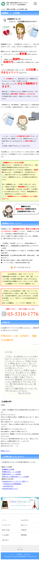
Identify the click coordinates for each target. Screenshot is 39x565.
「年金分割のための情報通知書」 (12, 484)
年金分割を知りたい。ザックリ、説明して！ (15, 481)
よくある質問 (5, 535)
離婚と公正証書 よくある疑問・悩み (17, 9)
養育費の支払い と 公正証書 (11, 472)
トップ (3, 9)
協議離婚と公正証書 (8, 469)
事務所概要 (24, 535)
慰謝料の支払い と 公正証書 (11, 474)
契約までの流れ (6, 530)
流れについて (24, 525)
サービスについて (6, 525)
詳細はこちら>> (5, 451)
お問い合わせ (5, 540)
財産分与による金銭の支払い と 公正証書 (15, 476)
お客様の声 (24, 530)
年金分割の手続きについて (10, 488)
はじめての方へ (25, 520)
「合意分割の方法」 (8, 486)
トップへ (4, 520)
